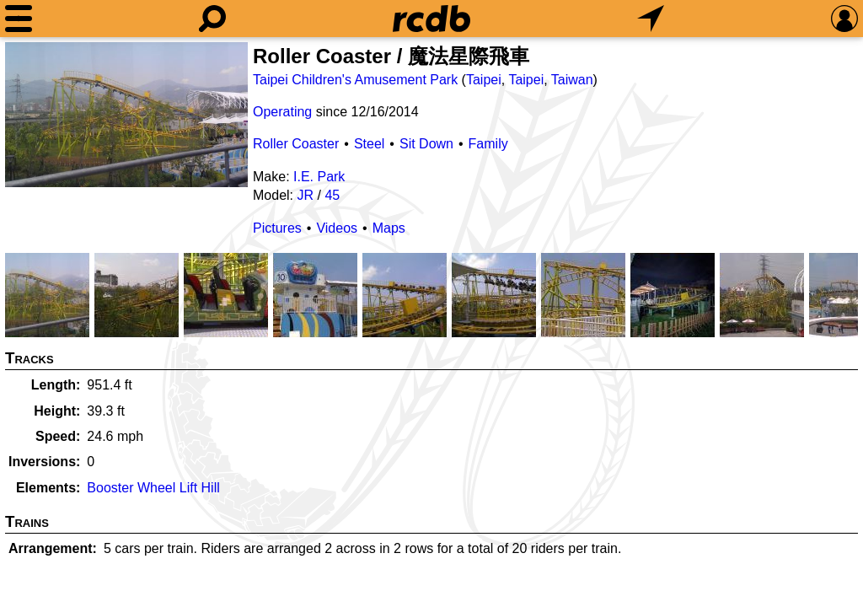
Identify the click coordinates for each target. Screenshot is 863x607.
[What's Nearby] (650, 18)
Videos (336, 228)
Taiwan (572, 80)
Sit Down (426, 144)
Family (488, 144)
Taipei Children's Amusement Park (355, 80)
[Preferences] (844, 18)
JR (305, 195)
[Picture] (126, 114)
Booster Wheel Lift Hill (153, 488)
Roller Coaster (296, 144)
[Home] (431, 18)
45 (332, 195)
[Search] (212, 18)
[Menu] (18, 18)
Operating (282, 112)
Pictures (277, 228)
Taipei (483, 80)
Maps (389, 228)
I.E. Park (319, 176)
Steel (369, 144)
